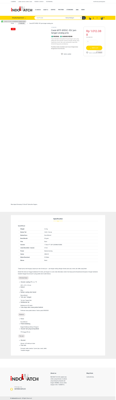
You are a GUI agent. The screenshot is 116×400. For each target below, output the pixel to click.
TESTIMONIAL (49, 1)
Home (12, 23)
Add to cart (95, 47)
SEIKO (83, 9)
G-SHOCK (38, 9)
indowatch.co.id (16, 398)
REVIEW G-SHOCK (39, 1)
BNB (77, 9)
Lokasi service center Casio (25, 1)
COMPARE (13, 1)
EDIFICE (53, 9)
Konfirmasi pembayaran (99, 1)
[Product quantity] (91, 41)
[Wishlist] (93, 18)
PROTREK (61, 9)
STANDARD (70, 9)
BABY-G (46, 9)
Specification (58, 219)
